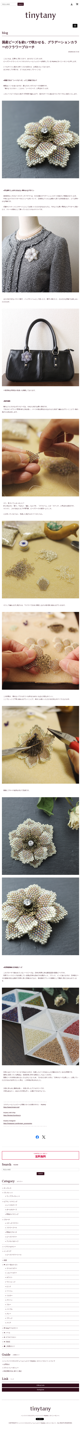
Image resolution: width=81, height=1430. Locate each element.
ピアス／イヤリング (10, 1201)
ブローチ (7, 1219)
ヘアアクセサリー (10, 1247)
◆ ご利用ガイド (9, 1346)
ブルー (9, 1304)
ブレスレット (8, 1192)
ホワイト (10, 1277)
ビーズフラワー (12, 1237)
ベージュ (10, 1291)
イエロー (10, 1295)
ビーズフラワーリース (14, 1255)
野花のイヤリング (12, 1214)
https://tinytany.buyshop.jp (12, 1115)
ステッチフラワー (12, 1223)
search (20, 4)
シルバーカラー (12, 1273)
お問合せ (7, 1364)
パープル (10, 1309)
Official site (40, 1385)
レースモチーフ (12, 1205)
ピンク (9, 1286)
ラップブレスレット (13, 1196)
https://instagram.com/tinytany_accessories (17, 1123)
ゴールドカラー (12, 1268)
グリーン (10, 1300)
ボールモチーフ (12, 1209)
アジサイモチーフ (12, 1241)
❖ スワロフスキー (10, 1337)
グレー (9, 1314)
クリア (9, 1323)
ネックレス (7, 1188)
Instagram (40, 1390)
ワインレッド (11, 1282)
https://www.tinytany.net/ (11, 1107)
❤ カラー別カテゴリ (11, 1265)
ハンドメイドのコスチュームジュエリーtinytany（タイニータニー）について (29, 1361)
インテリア (7, 1251)
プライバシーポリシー (11, 1368)
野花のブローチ (12, 1232)
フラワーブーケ (12, 1227)
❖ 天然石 (7, 1342)
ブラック (10, 1318)
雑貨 (5, 1260)
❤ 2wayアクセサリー (11, 1328)
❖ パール (7, 1333)
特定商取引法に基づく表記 (13, 1371)
